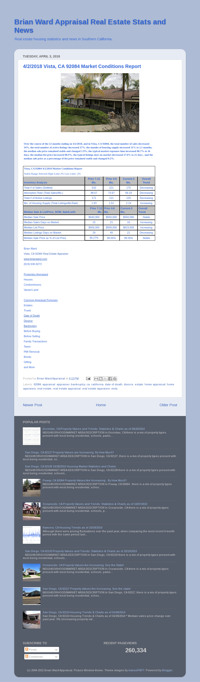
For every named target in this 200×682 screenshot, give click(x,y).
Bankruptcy (30, 325)
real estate (44, 388)
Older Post (168, 405)
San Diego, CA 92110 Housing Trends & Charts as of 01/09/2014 (84, 612)
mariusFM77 (136, 670)
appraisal (48, 384)
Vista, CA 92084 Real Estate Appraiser (46, 253)
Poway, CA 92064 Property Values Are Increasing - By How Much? (85, 480)
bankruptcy (78, 384)
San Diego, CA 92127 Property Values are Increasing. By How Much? (69, 452)
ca (88, 384)
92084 (37, 384)
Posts (31, 649)
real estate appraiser (96, 388)
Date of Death (32, 315)
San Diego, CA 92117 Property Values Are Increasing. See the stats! (87, 588)
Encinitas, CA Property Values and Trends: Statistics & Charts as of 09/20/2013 (94, 428)
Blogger (167, 670)
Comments (34, 656)
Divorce (28, 320)
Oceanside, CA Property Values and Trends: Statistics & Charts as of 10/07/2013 (95, 503)
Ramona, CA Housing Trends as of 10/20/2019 (72, 527)
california (97, 384)
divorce (128, 384)
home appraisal (155, 384)
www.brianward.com (35, 258)
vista (114, 388)
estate (139, 384)
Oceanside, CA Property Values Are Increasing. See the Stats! (83, 565)
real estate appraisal (67, 388)
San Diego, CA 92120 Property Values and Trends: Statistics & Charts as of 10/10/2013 (81, 551)
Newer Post (32, 405)
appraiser (63, 384)
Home (101, 405)
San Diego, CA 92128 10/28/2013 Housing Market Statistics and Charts (70, 466)
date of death (113, 384)
